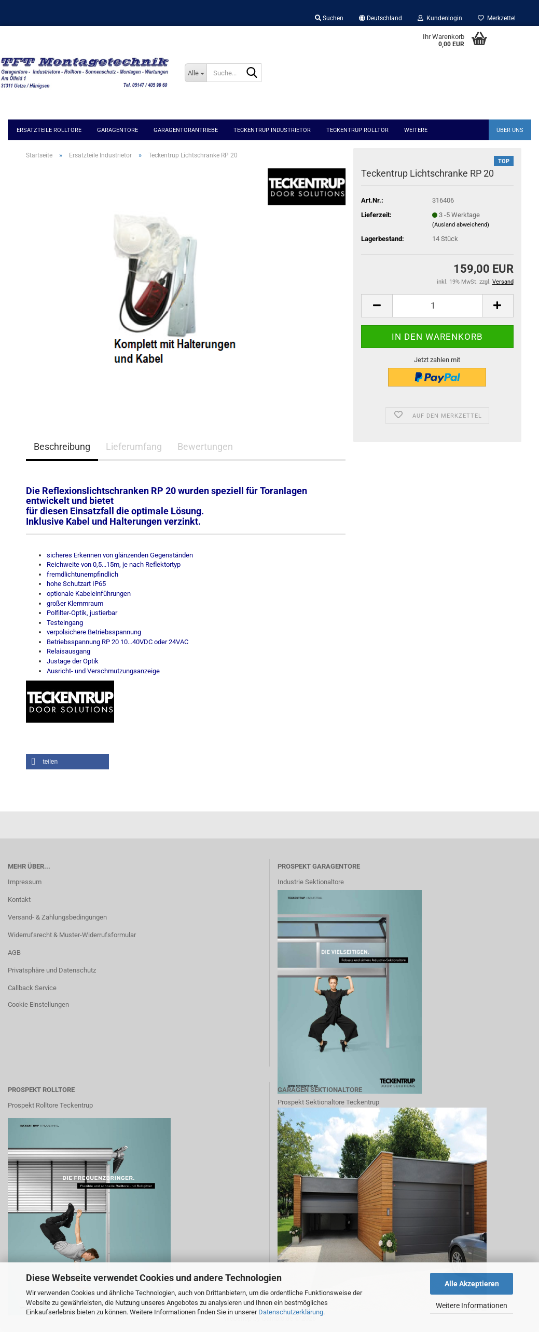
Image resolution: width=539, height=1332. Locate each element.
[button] (380, 18)
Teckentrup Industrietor (272, 130)
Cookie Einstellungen (38, 1004)
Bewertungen (205, 446)
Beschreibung (62, 446)
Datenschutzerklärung (290, 1312)
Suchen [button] (329, 18)
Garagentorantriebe (186, 130)
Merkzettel (497, 18)
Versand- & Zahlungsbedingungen (57, 917)
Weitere (415, 130)
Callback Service (32, 988)
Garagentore (117, 130)
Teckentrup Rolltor (357, 130)
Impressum (25, 882)
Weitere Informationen (471, 1305)
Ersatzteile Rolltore (49, 130)
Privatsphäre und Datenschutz (52, 970)
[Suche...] (195, 72)
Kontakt (19, 899)
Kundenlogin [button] (440, 18)
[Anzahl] (437, 305)
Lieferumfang (134, 446)
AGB (14, 952)
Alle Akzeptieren (472, 1284)
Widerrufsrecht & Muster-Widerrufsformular (72, 935)
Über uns (509, 130)
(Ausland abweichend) (460, 224)
